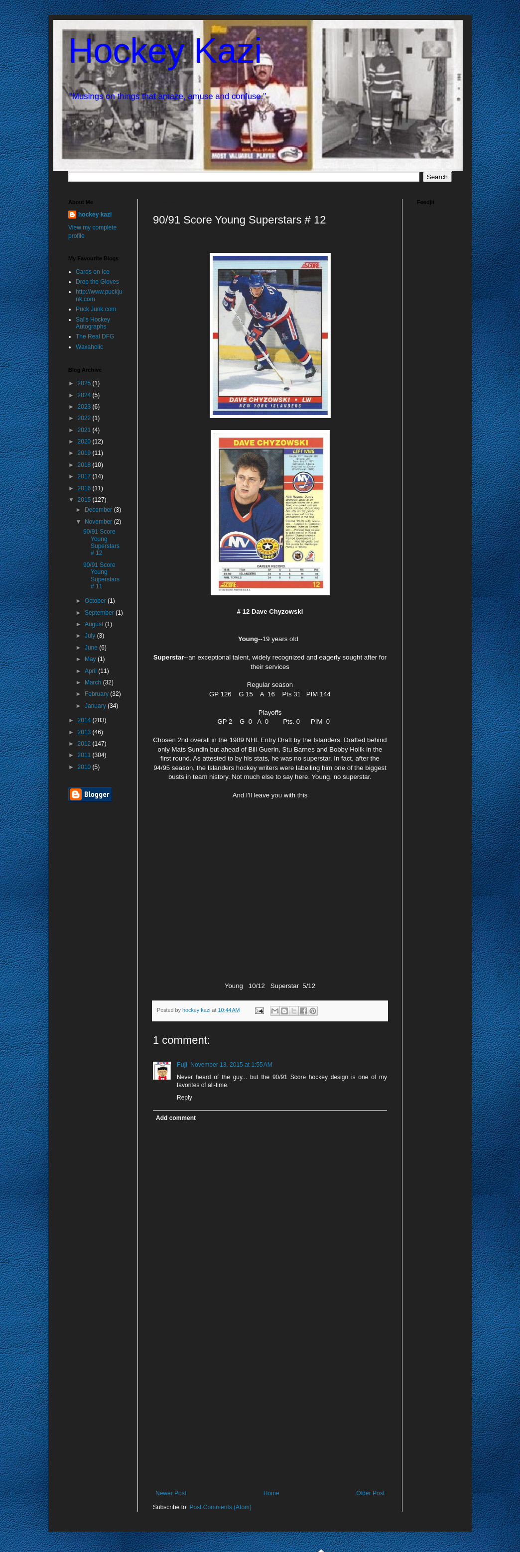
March (94, 682)
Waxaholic (89, 346)
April (91, 670)
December (99, 509)
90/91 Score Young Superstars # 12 (101, 542)
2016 (85, 488)
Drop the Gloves (97, 281)
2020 (85, 441)
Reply (184, 1097)
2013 (85, 732)
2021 (85, 430)
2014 (85, 720)
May (91, 659)
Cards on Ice (93, 271)
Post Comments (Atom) (220, 1507)
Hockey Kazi (165, 50)
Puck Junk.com (96, 309)
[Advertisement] (270, 1415)
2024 (85, 395)
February (97, 693)
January (96, 705)
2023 (85, 406)
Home (271, 1493)
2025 (85, 383)
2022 (85, 418)
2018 (85, 464)
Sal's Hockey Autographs (93, 323)
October (96, 600)
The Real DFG (95, 336)
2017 (85, 476)
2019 (85, 452)
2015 (85, 499)
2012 (85, 743)
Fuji (182, 1064)
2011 (85, 755)
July (91, 635)
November (99, 521)
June (92, 647)
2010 (85, 767)
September (100, 612)
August (95, 624)
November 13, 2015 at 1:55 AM (231, 1064)
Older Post (370, 1493)
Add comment (176, 1117)
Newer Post (170, 1493)
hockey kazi (95, 214)
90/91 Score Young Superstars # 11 (101, 575)
